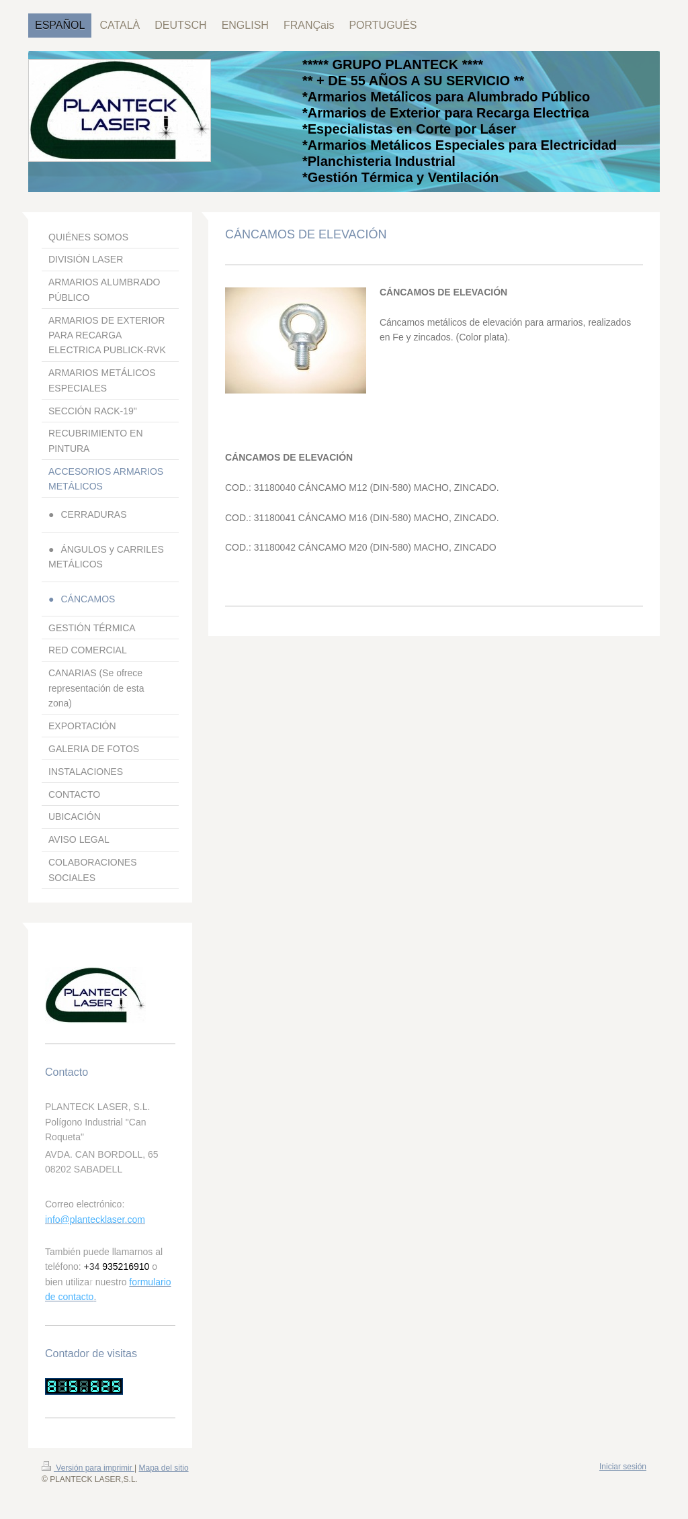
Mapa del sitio (164, 1468)
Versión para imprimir (88, 1468)
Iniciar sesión (622, 1466)
